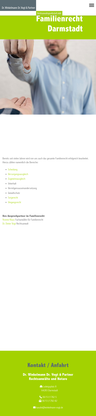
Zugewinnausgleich (16, 178)
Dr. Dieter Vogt (9, 223)
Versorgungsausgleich (18, 174)
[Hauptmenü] (91, 6)
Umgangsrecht (14, 202)
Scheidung (12, 169)
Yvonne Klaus (8, 219)
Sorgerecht (13, 197)
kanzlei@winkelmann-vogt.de (48, 407)
